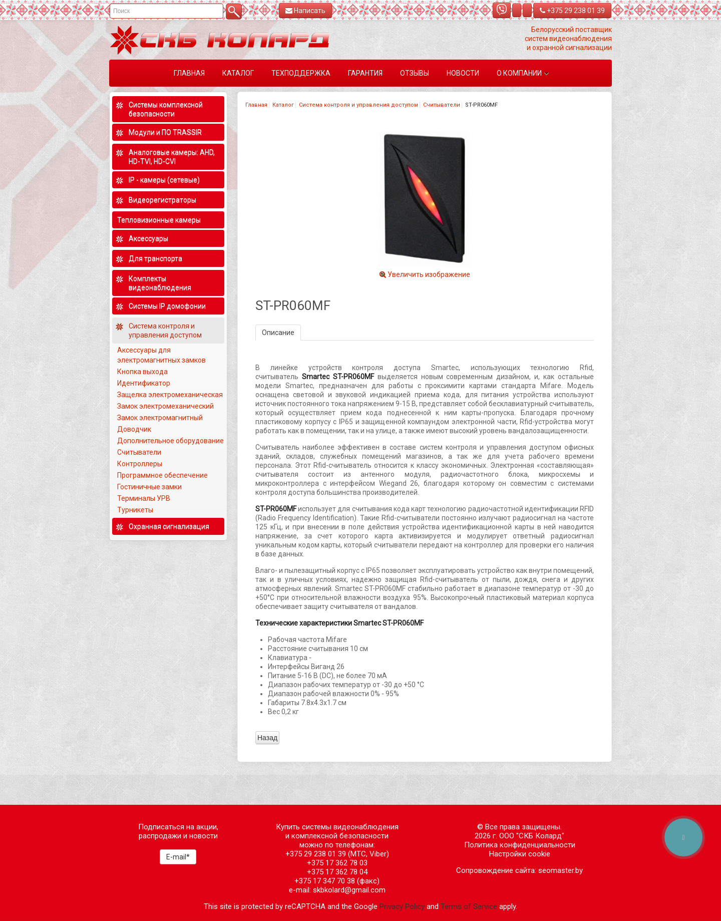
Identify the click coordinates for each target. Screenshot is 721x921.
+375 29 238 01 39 (572, 11)
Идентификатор (143, 383)
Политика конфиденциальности (519, 844)
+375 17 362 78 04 (337, 871)
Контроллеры (139, 464)
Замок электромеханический (165, 406)
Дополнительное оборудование (170, 441)
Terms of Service (469, 906)
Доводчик (134, 429)
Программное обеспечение (162, 475)
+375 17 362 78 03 (337, 862)
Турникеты (136, 510)
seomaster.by (560, 870)
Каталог (283, 105)
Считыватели (441, 105)
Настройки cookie (519, 853)
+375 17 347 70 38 (324, 880)
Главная (256, 105)
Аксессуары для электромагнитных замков (161, 355)
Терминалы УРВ (144, 498)
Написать (305, 11)
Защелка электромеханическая (170, 395)
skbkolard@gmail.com (349, 889)
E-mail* (178, 857)
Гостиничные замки (150, 487)
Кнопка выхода (142, 372)
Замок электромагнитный (160, 418)
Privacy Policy (402, 906)
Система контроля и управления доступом (358, 105)
